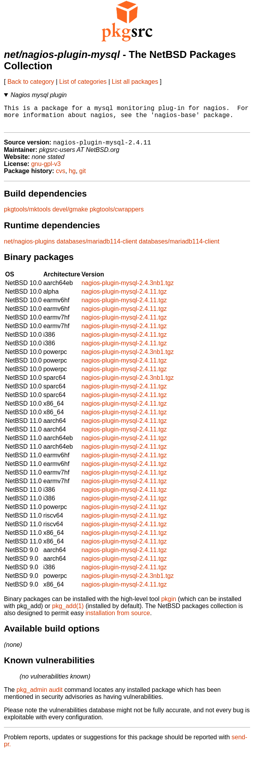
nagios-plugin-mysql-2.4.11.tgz (124, 297)
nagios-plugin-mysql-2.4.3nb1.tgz (128, 288)
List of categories (83, 81)
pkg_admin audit (39, 695)
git (82, 176)
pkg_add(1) (68, 611)
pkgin (168, 604)
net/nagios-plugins (29, 247)
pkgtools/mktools (27, 215)
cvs (60, 176)
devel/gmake (70, 215)
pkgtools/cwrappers (117, 215)
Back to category (30, 81)
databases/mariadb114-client (96, 247)
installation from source (117, 619)
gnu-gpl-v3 (46, 169)
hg (72, 176)
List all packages (135, 81)
